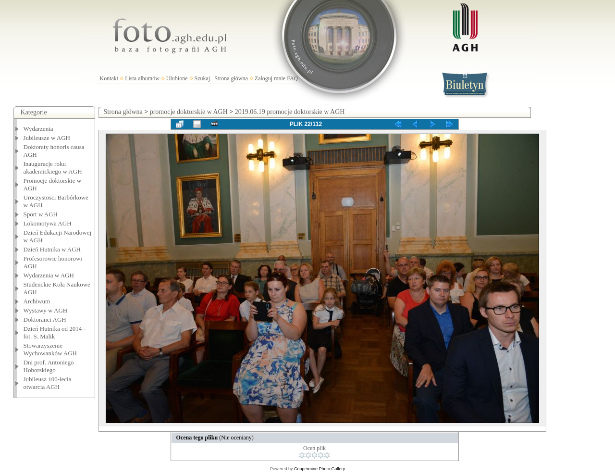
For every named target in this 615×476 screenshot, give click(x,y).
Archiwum (37, 301)
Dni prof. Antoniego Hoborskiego (49, 366)
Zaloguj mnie (270, 78)
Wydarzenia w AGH (49, 275)
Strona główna (231, 78)
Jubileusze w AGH (47, 137)
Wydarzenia (38, 128)
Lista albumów (142, 78)
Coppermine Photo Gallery (319, 468)
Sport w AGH (41, 214)
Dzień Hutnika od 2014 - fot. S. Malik (55, 332)
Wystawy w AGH (46, 310)
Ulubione (177, 78)
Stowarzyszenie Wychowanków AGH (50, 349)
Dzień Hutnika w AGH (52, 249)
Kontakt (109, 78)
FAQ (292, 78)
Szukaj (202, 78)
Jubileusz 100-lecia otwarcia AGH (48, 383)
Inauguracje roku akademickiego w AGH (53, 167)
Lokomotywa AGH (48, 223)
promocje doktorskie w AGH (189, 111)
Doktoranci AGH (45, 319)
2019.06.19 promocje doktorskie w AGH (290, 111)
